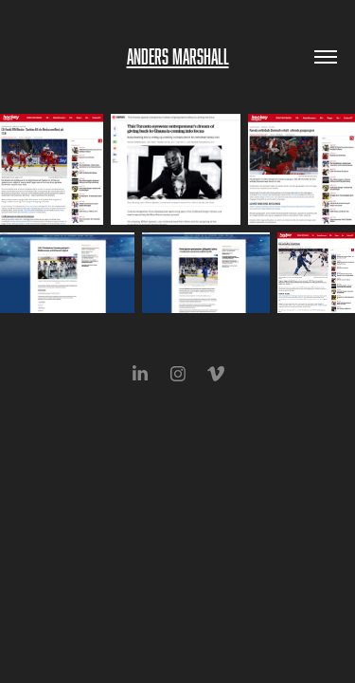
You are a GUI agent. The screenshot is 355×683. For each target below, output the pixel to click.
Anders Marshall (178, 56)
